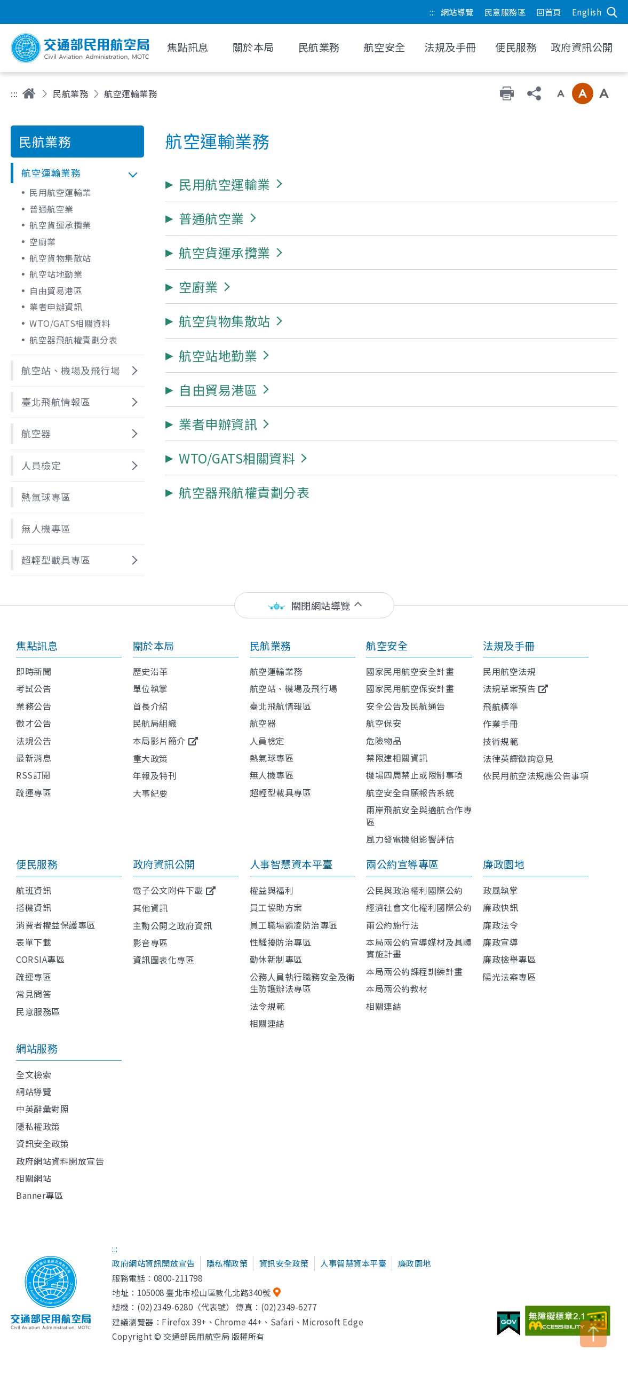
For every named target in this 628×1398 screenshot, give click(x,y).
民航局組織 (155, 723)
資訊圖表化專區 (164, 959)
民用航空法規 (509, 671)
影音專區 (150, 942)
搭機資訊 (33, 907)
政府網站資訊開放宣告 (153, 1263)
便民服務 (37, 864)
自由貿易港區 (55, 290)
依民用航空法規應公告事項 (536, 775)
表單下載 (33, 942)
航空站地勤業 (55, 274)
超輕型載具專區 (281, 792)
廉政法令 (500, 924)
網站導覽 (457, 12)
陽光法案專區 (509, 976)
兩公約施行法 (392, 924)
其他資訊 (150, 907)
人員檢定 (267, 740)
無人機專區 (272, 774)
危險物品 (383, 740)
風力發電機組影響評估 (410, 838)
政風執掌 (500, 890)
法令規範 (267, 1006)
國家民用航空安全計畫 (410, 671)
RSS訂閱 (33, 774)
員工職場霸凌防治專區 (294, 924)
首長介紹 (150, 706)
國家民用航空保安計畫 (410, 688)
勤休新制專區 (276, 959)
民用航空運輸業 (60, 192)
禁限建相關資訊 (397, 757)
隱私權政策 (38, 1126)
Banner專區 (39, 1195)
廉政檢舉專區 (509, 959)
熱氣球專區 (272, 757)
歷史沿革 (150, 671)
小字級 (560, 93)
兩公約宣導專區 (402, 864)
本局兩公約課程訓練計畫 (414, 971)
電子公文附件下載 (168, 890)
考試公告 (33, 688)
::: (432, 12)
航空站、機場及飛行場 (294, 688)
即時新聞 (33, 671)
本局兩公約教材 (397, 988)
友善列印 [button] (507, 93)
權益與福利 (272, 890)
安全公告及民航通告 (406, 706)
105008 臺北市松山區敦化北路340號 (204, 1292)
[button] (77, 173)
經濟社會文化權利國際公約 (419, 907)
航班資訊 (33, 890)
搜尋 (612, 12)
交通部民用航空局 (80, 48)
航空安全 (387, 645)
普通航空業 (51, 208)
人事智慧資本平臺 (291, 864)
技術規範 (500, 741)
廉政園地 (503, 864)
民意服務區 (505, 12)
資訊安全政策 (42, 1143)
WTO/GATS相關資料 (69, 323)
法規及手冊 (509, 645)
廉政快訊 (500, 907)
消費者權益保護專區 (56, 924)
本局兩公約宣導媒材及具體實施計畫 (419, 948)
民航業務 (70, 93)
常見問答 (33, 993)
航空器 (263, 723)
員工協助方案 (276, 907)
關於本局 (153, 645)
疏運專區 (33, 792)
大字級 (604, 93)
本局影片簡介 (159, 740)
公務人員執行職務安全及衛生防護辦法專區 (302, 982)
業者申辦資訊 (55, 306)
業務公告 (33, 706)
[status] (314, 605)
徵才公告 (33, 723)
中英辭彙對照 (42, 1108)
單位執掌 (150, 688)
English (587, 12)
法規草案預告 (509, 688)
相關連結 (267, 1023)
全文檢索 (33, 1074)
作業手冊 (500, 723)
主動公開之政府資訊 (172, 925)
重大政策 (150, 758)
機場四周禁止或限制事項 (414, 774)
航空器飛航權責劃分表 (73, 339)
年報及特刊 (155, 775)
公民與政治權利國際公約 (414, 890)
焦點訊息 (37, 645)
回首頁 (548, 12)
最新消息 (33, 757)
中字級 (582, 93)
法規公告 (33, 740)
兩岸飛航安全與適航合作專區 (419, 815)
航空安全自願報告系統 (410, 792)
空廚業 (42, 241)
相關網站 (33, 1178)
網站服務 (37, 1048)
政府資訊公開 (164, 864)
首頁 (29, 93)
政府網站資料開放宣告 (60, 1160)
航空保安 (383, 723)
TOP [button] (593, 1334)
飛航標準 (500, 706)
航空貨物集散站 (60, 258)
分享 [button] (534, 93)
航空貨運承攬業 (60, 224)
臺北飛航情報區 (281, 706)
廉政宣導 (500, 942)
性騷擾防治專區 (281, 942)
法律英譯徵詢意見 (518, 758)
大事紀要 (150, 793)
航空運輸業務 (276, 671)
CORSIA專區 (40, 959)
